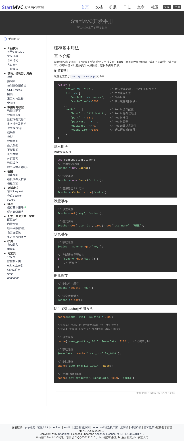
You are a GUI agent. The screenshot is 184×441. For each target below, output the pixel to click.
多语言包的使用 (16, 236)
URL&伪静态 (15, 89)
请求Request (15, 191)
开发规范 (12, 69)
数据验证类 (14, 261)
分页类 (11, 256)
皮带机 (124, 427)
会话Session (14, 195)
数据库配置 (14, 110)
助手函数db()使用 (17, 167)
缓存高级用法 (15, 211)
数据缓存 (12, 162)
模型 (10, 136)
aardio (67, 427)
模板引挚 (12, 183)
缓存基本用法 (15, 207)
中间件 (11, 102)
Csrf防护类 (13, 269)
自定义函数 (14, 232)
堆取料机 (136, 427)
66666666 (13, 278)
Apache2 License (105, 433)
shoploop (55, 427)
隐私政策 (149, 427)
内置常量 (12, 223)
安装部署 (12, 56)
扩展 (113, 7)
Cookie (11, 200)
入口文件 (12, 64)
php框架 (30, 427)
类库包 (11, 249)
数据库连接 (14, 114)
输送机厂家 (111, 427)
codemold (98, 427)
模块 (10, 76)
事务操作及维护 (16, 123)
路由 (10, 94)
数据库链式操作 (16, 119)
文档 (99, 7)
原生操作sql (14, 128)
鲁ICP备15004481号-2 (130, 433)
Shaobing (64, 433)
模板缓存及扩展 (16, 179)
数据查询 (12, 141)
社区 (154, 7)
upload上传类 (15, 265)
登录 (167, 7)
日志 (127, 7)
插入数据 (12, 145)
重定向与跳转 (15, 98)
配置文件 (12, 219)
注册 (177, 7)
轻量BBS (42, 427)
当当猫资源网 (81, 427)
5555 (10, 274)
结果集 (11, 132)
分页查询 (12, 158)
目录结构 (12, 60)
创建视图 (12, 174)
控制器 (11, 81)
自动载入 (12, 244)
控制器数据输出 (16, 85)
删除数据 (12, 154)
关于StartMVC (15, 51)
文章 (141, 7)
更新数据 (12, 149)
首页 (85, 7)
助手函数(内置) (16, 228)
